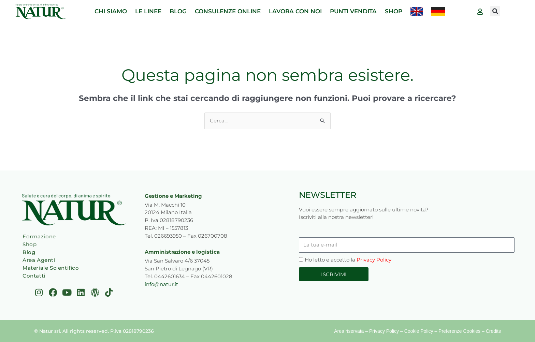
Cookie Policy (418, 331)
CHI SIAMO (111, 11)
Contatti (34, 275)
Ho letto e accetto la (348, 259)
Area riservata (349, 331)
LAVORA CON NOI (295, 11)
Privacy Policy (374, 259)
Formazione (39, 236)
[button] (495, 11)
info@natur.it (161, 284)
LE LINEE (148, 11)
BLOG (178, 11)
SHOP (393, 11)
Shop (30, 244)
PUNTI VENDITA (353, 11)
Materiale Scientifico (51, 268)
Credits (493, 331)
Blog (29, 252)
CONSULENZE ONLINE (228, 11)
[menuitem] (416, 11)
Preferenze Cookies (459, 331)
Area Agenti (39, 260)
